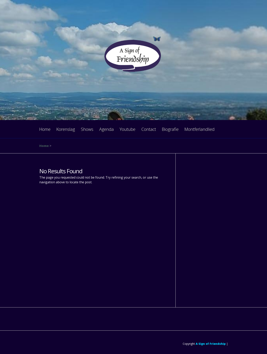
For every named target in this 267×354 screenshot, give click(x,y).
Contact (148, 129)
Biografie (170, 129)
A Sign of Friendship (211, 344)
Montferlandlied (199, 129)
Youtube (127, 129)
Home (44, 129)
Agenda (106, 129)
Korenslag (65, 129)
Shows (87, 129)
